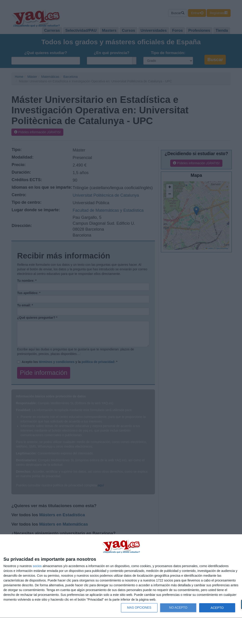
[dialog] (121, 576)
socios (37, 566)
